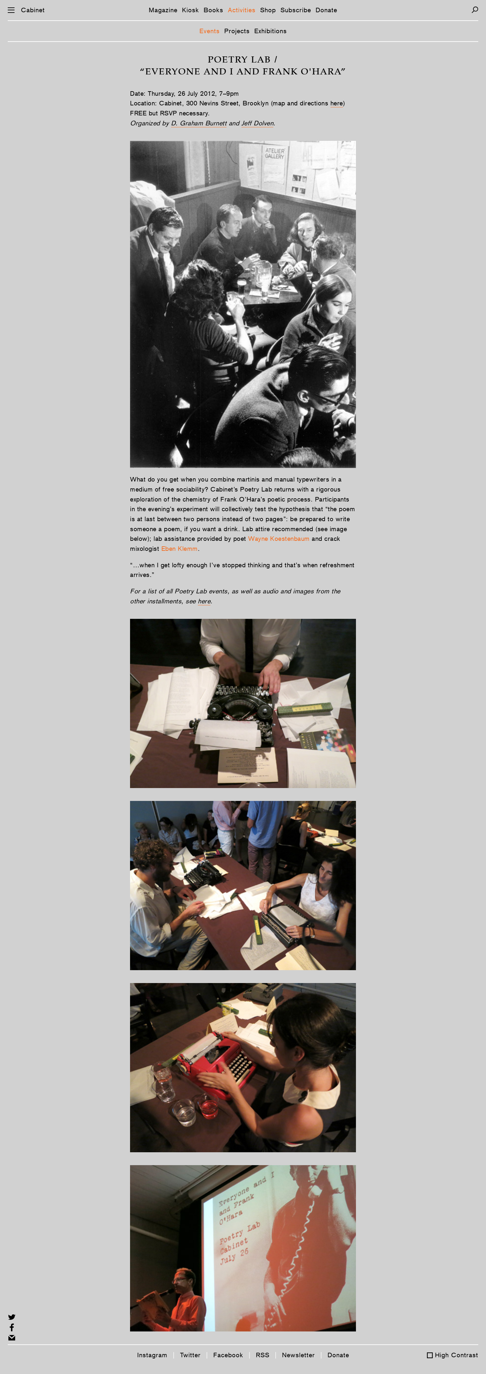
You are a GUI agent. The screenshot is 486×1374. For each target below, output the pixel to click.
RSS (262, 1355)
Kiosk (190, 10)
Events (209, 31)
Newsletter (298, 1355)
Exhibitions (270, 31)
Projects (237, 31)
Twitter (190, 1355)
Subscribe (295, 10)
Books (213, 10)
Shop (268, 10)
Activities (242, 10)
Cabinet (33, 10)
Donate (326, 10)
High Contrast (456, 1355)
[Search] (474, 9)
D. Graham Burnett (199, 123)
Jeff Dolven (257, 123)
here (336, 103)
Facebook (228, 1355)
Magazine (163, 10)
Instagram (152, 1355)
